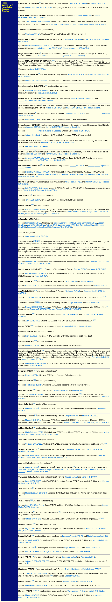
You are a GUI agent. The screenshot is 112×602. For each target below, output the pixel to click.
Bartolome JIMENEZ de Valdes (37, 90)
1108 (37, 590)
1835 (34, 389)
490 (41, 268)
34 (31, 195)
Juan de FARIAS (80, 269)
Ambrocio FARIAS (100, 540)
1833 (35, 341)
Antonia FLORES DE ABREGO (37, 561)
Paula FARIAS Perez (50, 434)
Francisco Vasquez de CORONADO (39, 46)
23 (40, 3)
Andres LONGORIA (71, 423)
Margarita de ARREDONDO (36, 493)
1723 (34, 523)
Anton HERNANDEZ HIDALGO (74, 174)
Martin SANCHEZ (41, 472)
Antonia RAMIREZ (53, 225)
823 (34, 512)
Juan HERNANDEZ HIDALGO (82, 98)
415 (33, 488)
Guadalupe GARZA (32, 34)
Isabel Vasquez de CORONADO (49, 48)
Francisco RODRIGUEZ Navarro (42, 309)
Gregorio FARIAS (71, 416)
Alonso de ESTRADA (82, 16)
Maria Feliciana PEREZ (34, 432)
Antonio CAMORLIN (33, 519)
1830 (35, 281)
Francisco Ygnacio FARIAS (72, 536)
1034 (105, 443)
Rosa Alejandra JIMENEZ (47, 93)
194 (32, 556)
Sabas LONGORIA (72, 576)
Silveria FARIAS (100, 286)
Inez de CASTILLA (98, 3)
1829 (44, 268)
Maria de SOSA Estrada (60, 24)
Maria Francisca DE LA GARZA (37, 586)
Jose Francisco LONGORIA (36, 573)
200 (34, 427)
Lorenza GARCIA (32, 346)
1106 (34, 590)
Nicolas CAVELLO (34, 597)
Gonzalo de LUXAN (33, 120)
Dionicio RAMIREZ (86, 225)
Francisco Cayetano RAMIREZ (39, 227)
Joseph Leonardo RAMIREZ (65, 223)
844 (34, 403)
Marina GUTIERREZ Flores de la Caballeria (83, 108)
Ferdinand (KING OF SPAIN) (36, 146)
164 (35, 302)
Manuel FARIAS (45, 264)
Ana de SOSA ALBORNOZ (35, 273)
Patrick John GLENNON (76, 212)
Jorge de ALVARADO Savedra (37, 158)
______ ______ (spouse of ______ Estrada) (67, 56)
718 (31, 500)
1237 (35, 370)
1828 (38, 241)
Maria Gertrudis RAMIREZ (87, 223)
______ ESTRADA (39, 56)
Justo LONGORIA (102, 423)
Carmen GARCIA (32, 286)
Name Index (7, 7)
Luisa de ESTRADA (38, 69)
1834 (42, 350)
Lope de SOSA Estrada (78, 3)
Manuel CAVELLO (32, 595)
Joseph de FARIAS (75, 303)
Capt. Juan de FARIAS (75, 469)
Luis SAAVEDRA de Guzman (36, 188)
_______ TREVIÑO (25, 472)
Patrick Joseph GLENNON (35, 210)
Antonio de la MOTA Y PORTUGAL (38, 8)
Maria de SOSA (41, 276)
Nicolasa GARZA (31, 375)
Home (4, 3)
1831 (35, 290)
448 (99, 518)
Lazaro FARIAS (71, 281)
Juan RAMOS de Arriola (34, 505)
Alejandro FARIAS (69, 326)
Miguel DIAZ (30, 529)
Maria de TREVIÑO (98, 269)
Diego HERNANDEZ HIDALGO (37, 172)
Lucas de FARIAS (74, 449)
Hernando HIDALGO (96, 174)
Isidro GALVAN (31, 336)
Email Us (5, 11)
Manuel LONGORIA (33, 420)
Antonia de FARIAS (33, 458)
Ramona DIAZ (28, 531)
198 (38, 302)
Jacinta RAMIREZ (88, 281)
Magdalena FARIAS (33, 434)
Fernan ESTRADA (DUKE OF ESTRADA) (57, 143)
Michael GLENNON (52, 214)
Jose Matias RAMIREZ (34, 395)
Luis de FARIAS (63, 458)
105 (46, 85)
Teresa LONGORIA (32, 200)
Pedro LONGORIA (87, 423)
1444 (34, 241)
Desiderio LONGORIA (33, 385)
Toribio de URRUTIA (33, 297)
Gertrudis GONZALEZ (33, 444)
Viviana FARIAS (24, 542)
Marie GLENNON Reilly (34, 214)
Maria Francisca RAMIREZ (35, 363)
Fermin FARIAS (32, 264)
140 (32, 205)
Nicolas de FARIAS (72, 291)
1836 (32, 535)
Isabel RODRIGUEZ (33, 481)
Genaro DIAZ (40, 531)
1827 (53, 60)
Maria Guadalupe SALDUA (32, 359)
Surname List (7, 5)
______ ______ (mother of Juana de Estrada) (43, 131)
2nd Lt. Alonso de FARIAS (94, 469)
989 (34, 380)
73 (74, 467)
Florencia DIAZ (92, 529)
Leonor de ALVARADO (39, 160)
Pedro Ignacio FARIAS (101, 357)
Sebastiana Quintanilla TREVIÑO (52, 469)
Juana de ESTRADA (81, 131)
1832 (33, 314)
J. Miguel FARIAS (72, 569)
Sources (5, 9)
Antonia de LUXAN (32, 135)
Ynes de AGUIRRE (93, 303)
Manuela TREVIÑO (32, 408)
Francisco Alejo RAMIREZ (62, 227)
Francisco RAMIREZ (33, 223)
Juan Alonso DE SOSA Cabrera (37, 22)
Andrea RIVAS (30, 262)
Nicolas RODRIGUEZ (33, 307)
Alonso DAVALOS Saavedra (36, 81)
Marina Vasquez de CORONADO (76, 48)
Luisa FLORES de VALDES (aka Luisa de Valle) (43, 552)
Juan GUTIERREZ (32, 321)
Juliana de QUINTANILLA (28, 469)
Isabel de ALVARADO (57, 160)
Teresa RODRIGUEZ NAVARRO (68, 309)
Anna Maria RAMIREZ (70, 225)
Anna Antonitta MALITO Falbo (36, 236)
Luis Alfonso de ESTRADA (75, 113)
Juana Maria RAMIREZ (36, 225)
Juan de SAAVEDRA (49, 190)
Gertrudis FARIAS (97, 262)
